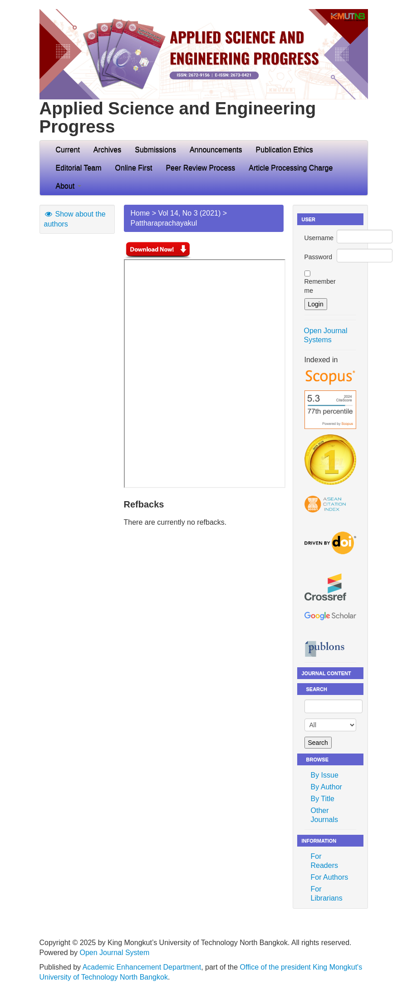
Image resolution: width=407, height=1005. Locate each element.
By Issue (324, 775)
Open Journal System (114, 952)
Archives (107, 149)
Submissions (155, 149)
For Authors (329, 877)
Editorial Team (79, 168)
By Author (326, 787)
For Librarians (327, 893)
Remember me (320, 286)
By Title (322, 799)
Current (68, 149)
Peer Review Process (200, 168)
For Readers (324, 860)
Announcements (216, 149)
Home (140, 213)
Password (318, 257)
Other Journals (324, 815)
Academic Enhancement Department (142, 967)
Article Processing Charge (291, 168)
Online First (133, 168)
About (68, 186)
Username (319, 237)
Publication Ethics (284, 149)
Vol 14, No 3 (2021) (189, 213)
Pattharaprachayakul (164, 223)
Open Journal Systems (326, 335)
